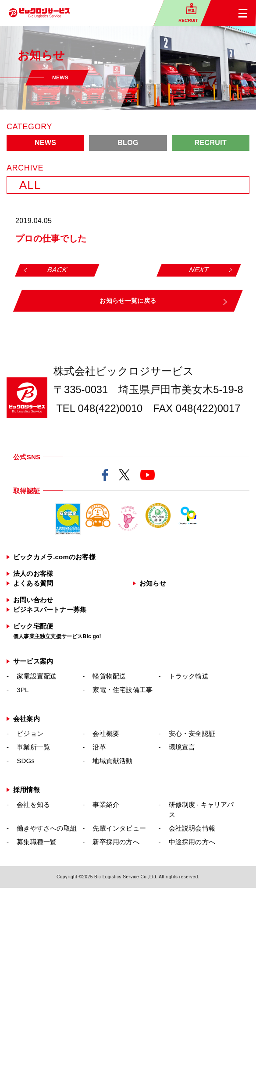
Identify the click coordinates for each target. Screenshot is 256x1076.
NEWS (45, 142)
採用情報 (26, 789)
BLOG (128, 142)
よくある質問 (33, 583)
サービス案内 (33, 661)
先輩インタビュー (119, 828)
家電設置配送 (37, 676)
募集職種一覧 (37, 841)
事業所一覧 (33, 747)
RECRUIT (211, 142)
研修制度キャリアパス (201, 809)
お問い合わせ (33, 600)
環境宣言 (182, 747)
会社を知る (33, 804)
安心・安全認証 (192, 733)
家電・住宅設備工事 (122, 689)
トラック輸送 (189, 676)
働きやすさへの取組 (47, 828)
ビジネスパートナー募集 (49, 609)
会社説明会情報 (192, 828)
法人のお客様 (33, 573)
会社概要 (105, 733)
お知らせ (152, 583)
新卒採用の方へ (115, 841)
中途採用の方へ (192, 841)
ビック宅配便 (57, 631)
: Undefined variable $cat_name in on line (80, 221)
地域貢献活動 (112, 760)
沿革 (99, 747)
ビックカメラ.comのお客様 (54, 557)
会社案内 (26, 718)
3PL (22, 689)
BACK (57, 269)
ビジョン (30, 733)
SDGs (26, 760)
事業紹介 (105, 804)
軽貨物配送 (109, 676)
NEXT (199, 269)
